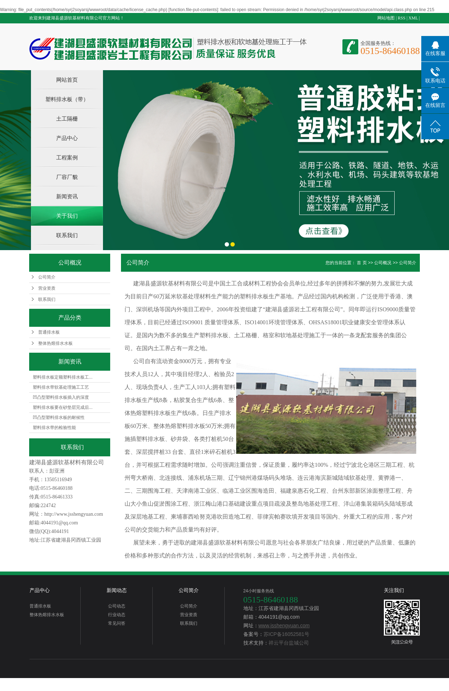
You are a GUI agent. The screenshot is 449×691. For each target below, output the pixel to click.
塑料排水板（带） (67, 99)
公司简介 (46, 277)
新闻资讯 (67, 196)
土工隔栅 (67, 119)
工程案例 (67, 157)
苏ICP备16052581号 (287, 634)
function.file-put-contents (193, 9)
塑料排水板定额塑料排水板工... (63, 377)
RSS (401, 18)
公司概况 (382, 262)
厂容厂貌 (67, 177)
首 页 (362, 262)
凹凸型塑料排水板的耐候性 (59, 417)
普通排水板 (49, 332)
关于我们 (67, 216)
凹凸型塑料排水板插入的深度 (61, 397)
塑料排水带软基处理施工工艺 (61, 387)
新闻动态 (117, 590)
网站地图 (386, 18)
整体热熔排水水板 (55, 343)
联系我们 (67, 235)
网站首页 (67, 80)
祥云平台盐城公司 (289, 643)
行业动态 (116, 614)
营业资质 (46, 288)
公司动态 (116, 606)
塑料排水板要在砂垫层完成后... (63, 407)
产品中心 (67, 138)
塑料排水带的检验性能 (54, 427)
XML (413, 18)
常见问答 (116, 623)
